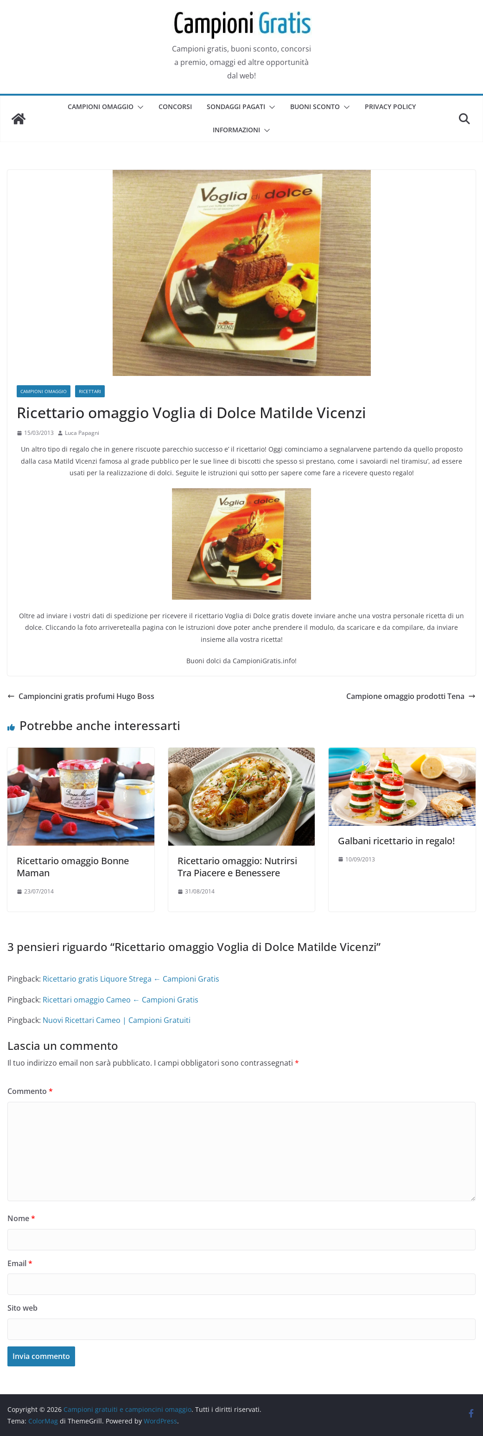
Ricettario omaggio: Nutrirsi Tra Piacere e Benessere (237, 866)
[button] (138, 107)
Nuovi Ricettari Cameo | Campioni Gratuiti (117, 1020)
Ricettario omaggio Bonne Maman (73, 866)
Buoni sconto (315, 106)
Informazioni (236, 129)
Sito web (22, 1308)
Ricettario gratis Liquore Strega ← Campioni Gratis (131, 979)
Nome (21, 1218)
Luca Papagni (82, 433)
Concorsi (175, 106)
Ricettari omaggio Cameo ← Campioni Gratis (120, 1000)
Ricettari (90, 391)
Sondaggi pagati (236, 106)
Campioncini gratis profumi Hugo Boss (80, 696)
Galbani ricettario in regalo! (396, 840)
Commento (30, 1091)
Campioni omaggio (100, 106)
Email (19, 1263)
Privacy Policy (390, 106)
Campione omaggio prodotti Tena (411, 696)
